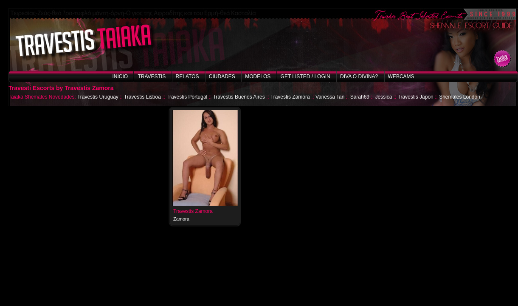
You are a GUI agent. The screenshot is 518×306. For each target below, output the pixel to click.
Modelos (257, 76)
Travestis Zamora (290, 97)
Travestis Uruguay (97, 97)
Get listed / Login (305, 76)
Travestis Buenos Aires (239, 97)
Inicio (120, 76)
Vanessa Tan (329, 97)
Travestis (152, 76)
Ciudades (222, 76)
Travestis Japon (416, 97)
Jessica (383, 97)
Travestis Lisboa (142, 97)
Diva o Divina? (359, 76)
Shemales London (459, 97)
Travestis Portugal (186, 97)
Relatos (187, 76)
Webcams (401, 76)
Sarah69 (359, 97)
